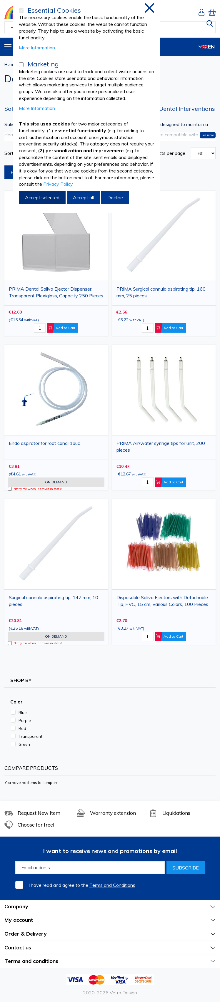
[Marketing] (21, 64)
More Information (37, 48)
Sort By (12, 153)
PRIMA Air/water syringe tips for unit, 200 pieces (160, 446)
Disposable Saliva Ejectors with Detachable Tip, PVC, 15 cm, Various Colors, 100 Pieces (162, 600)
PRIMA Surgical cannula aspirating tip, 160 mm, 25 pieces (161, 292)
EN (206, 46)
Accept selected (42, 197)
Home (9, 64)
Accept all (83, 197)
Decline (115, 197)
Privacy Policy (58, 184)
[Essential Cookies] (21, 10)
